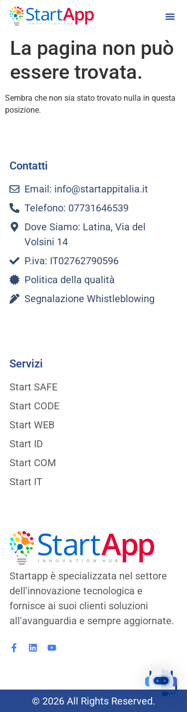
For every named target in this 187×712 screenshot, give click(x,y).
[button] (170, 16)
